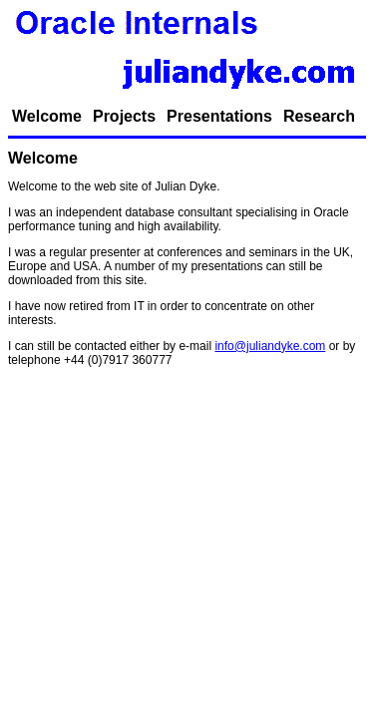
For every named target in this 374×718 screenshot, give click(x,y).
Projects (124, 116)
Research (319, 116)
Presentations (219, 116)
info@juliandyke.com (269, 346)
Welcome (47, 116)
